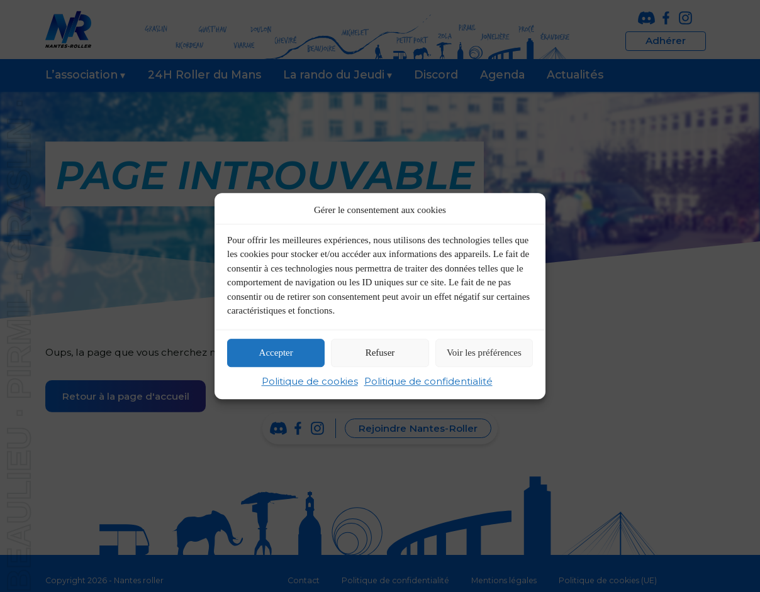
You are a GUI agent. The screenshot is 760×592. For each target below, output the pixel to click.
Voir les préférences (484, 353)
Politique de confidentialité (428, 381)
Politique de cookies (310, 381)
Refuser (380, 353)
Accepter (276, 353)
